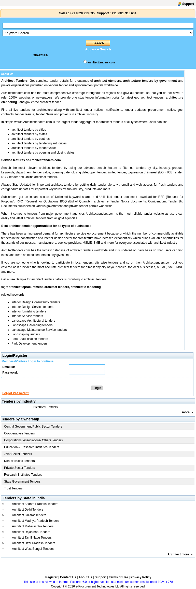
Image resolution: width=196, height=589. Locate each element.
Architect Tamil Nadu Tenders (32, 537)
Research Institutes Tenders (23, 474)
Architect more (178, 554)
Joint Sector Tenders (18, 454)
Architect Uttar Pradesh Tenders (33, 543)
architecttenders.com (101, 62)
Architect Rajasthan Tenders (31, 532)
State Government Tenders (22, 481)
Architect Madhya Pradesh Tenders (36, 521)
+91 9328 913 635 (81, 13)
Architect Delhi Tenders (27, 509)
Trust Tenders (13, 488)
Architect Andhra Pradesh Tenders (35, 504)
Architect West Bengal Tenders (33, 549)
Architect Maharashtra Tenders (32, 526)
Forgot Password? (15, 393)
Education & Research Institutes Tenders (31, 447)
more (185, 412)
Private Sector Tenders (19, 468)
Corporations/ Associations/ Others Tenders (33, 440)
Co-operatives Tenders (19, 433)
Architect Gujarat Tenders (29, 515)
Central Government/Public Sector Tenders (33, 426)
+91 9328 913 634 (123, 13)
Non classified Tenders (19, 461)
